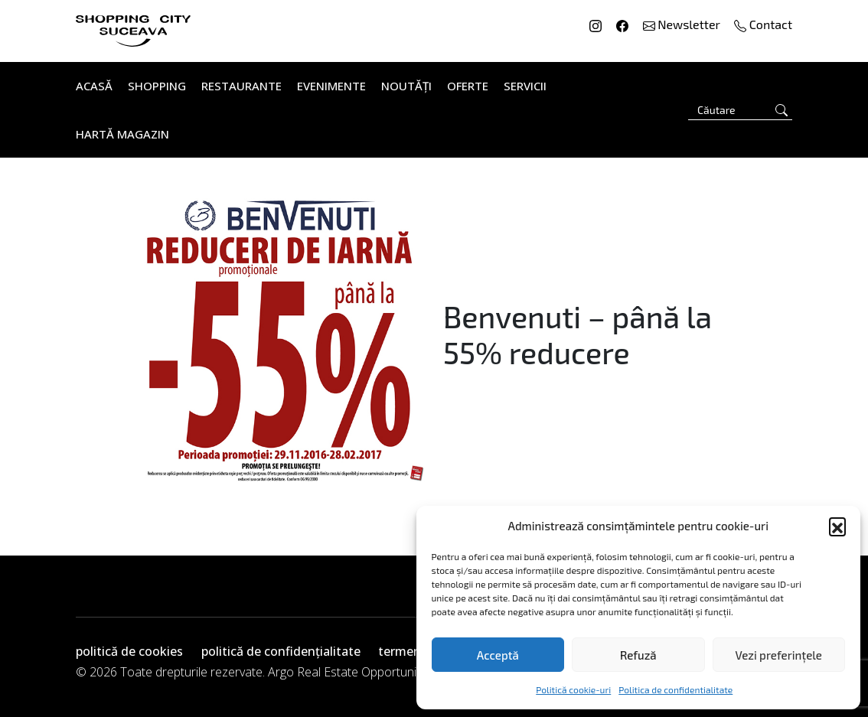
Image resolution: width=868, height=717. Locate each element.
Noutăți (406, 85)
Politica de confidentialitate (675, 689)
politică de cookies (129, 651)
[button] (837, 525)
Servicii (525, 85)
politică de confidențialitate (281, 651)
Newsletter (683, 24)
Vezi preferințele (779, 655)
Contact (763, 24)
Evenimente (331, 85)
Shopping (157, 85)
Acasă (94, 85)
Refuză (638, 655)
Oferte (467, 85)
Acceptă (498, 655)
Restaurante (241, 85)
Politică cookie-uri (573, 689)
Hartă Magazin (122, 134)
